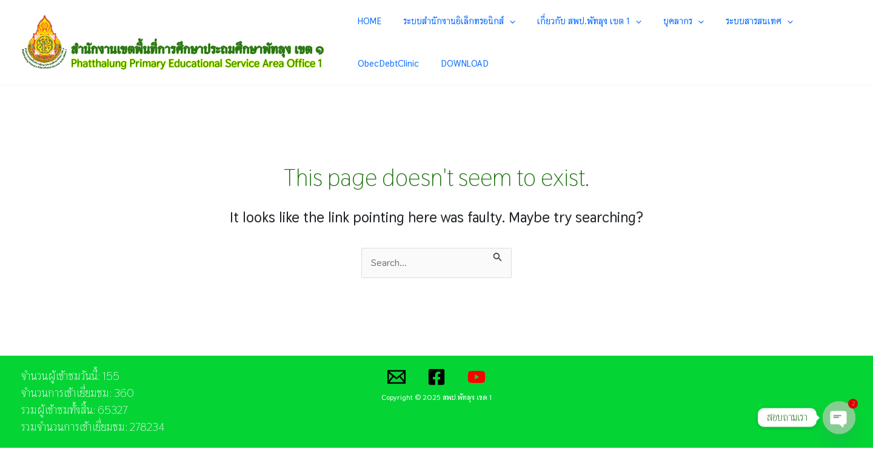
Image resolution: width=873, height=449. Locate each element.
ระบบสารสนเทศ (708, 21)
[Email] (396, 378)
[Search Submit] (498, 256)
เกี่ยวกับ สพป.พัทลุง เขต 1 (562, 21)
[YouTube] (476, 378)
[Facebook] (436, 378)
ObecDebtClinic (782, 21)
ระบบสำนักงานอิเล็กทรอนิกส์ (445, 21)
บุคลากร (644, 21)
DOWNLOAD (379, 64)
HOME (367, 21)
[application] (495, 21)
